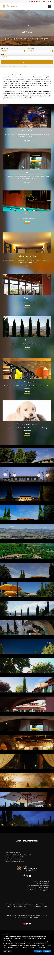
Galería (36, 906)
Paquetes (9, 906)
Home (25, 26)
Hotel (12, 904)
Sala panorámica (31, 904)
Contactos (22, 906)
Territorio (28, 906)
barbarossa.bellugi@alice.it (41, 890)
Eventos (18, 906)
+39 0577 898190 (44, 883)
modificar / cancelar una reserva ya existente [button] (23, 66)
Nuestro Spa (17, 904)
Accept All (47, 951)
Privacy (40, 906)
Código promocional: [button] (6, 66)
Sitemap (45, 906)
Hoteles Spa (23, 904)
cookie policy (6, 940)
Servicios (8, 904)
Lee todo (27, 140)
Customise (7, 951)
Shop (14, 906)
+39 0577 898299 (44, 888)
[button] (14, 51)
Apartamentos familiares (41, 904)
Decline (38, 951)
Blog (32, 906)
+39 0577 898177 (44, 881)
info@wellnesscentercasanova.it (40, 885)
